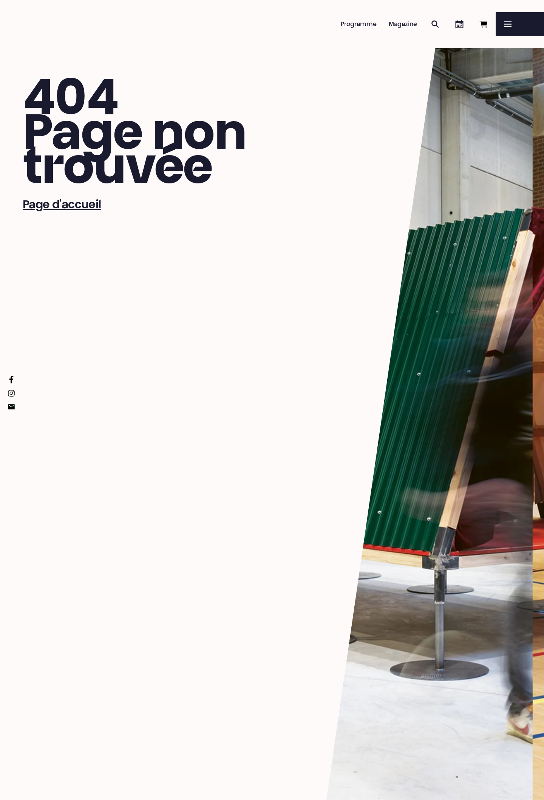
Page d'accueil (62, 205)
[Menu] (520, 24)
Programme (359, 25)
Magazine (403, 25)
